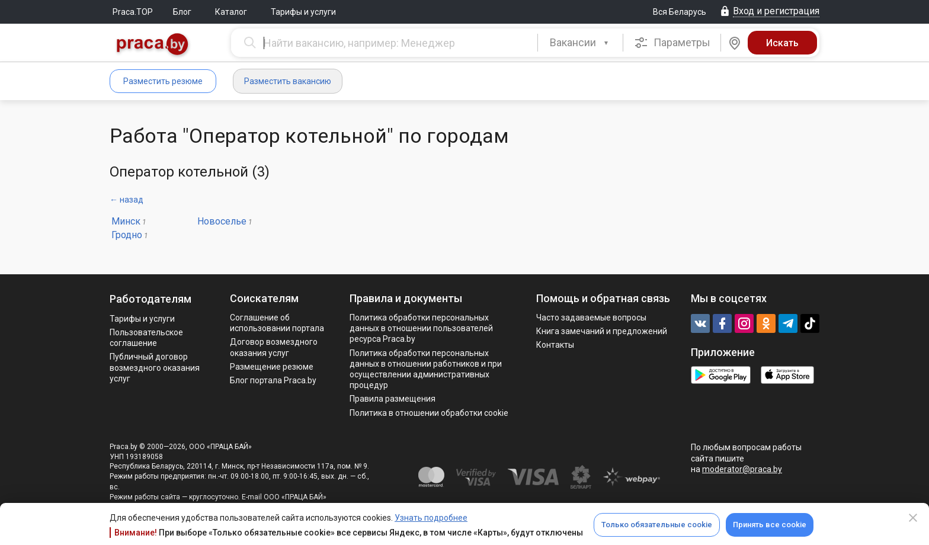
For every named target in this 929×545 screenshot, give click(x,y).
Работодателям (150, 299)
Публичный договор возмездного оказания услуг (155, 367)
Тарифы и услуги (303, 12)
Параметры (672, 43)
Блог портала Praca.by (273, 380)
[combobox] (580, 43)
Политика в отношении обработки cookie (429, 413)
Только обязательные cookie (656, 524)
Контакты (555, 345)
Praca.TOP (133, 12)
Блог (182, 12)
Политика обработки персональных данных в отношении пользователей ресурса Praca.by (421, 328)
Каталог (231, 12)
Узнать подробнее (431, 517)
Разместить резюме (163, 81)
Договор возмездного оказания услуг (274, 347)
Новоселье (221, 221)
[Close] (913, 517)
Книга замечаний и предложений (601, 331)
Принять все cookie (769, 524)
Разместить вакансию (287, 81)
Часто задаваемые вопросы (591, 317)
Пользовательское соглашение (146, 338)
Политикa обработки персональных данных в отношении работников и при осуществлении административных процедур (426, 369)
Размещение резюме (271, 366)
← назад (126, 199)
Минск (125, 221)
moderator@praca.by (742, 469)
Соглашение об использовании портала (277, 323)
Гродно (126, 235)
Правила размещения (392, 398)
